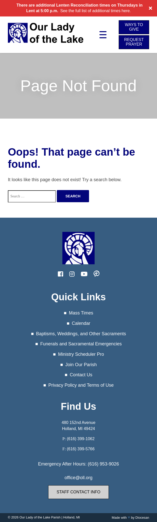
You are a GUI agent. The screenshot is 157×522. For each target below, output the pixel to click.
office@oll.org (79, 477)
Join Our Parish (81, 364)
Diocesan (142, 517)
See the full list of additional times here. (95, 11)
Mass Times (81, 312)
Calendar (81, 323)
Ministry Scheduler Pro (81, 354)
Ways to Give (134, 27)
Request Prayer (134, 42)
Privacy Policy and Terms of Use (81, 385)
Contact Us (81, 374)
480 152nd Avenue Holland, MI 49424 (78, 425)
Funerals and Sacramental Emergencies (81, 343)
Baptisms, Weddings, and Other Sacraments (81, 333)
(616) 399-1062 (80, 439)
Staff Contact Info (78, 492)
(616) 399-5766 (80, 449)
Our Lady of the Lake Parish (40, 517)
